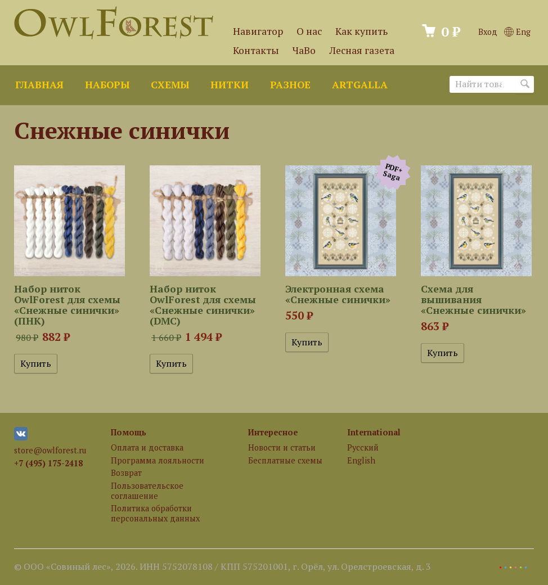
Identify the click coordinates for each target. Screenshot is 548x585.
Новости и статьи (282, 447)
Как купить (361, 31)
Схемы (170, 84)
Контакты (256, 50)
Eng (517, 31)
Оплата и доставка (147, 447)
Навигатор (258, 31)
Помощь (128, 432)
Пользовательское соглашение (147, 490)
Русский (363, 447)
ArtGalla (360, 84)
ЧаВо (304, 50)
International (374, 432)
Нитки (229, 84)
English (361, 460)
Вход (487, 31)
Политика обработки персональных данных (155, 513)
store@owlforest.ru (50, 450)
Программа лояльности (157, 460)
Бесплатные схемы (285, 460)
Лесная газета (361, 50)
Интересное (273, 432)
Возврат (126, 472)
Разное (290, 84)
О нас (309, 31)
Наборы (107, 84)
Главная (39, 84)
